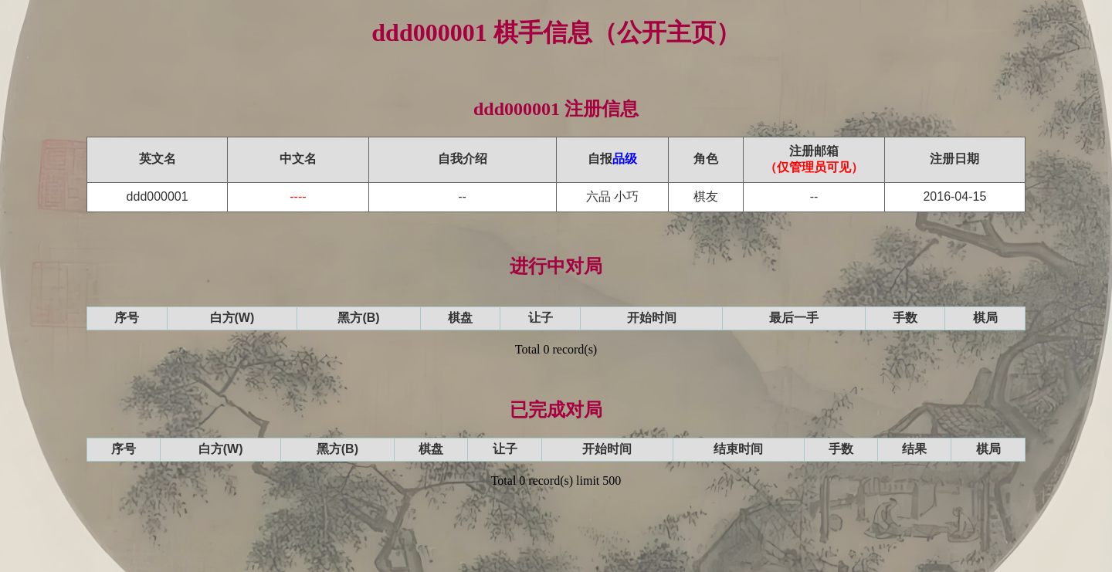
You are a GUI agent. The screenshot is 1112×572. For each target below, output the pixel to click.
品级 (624, 158)
